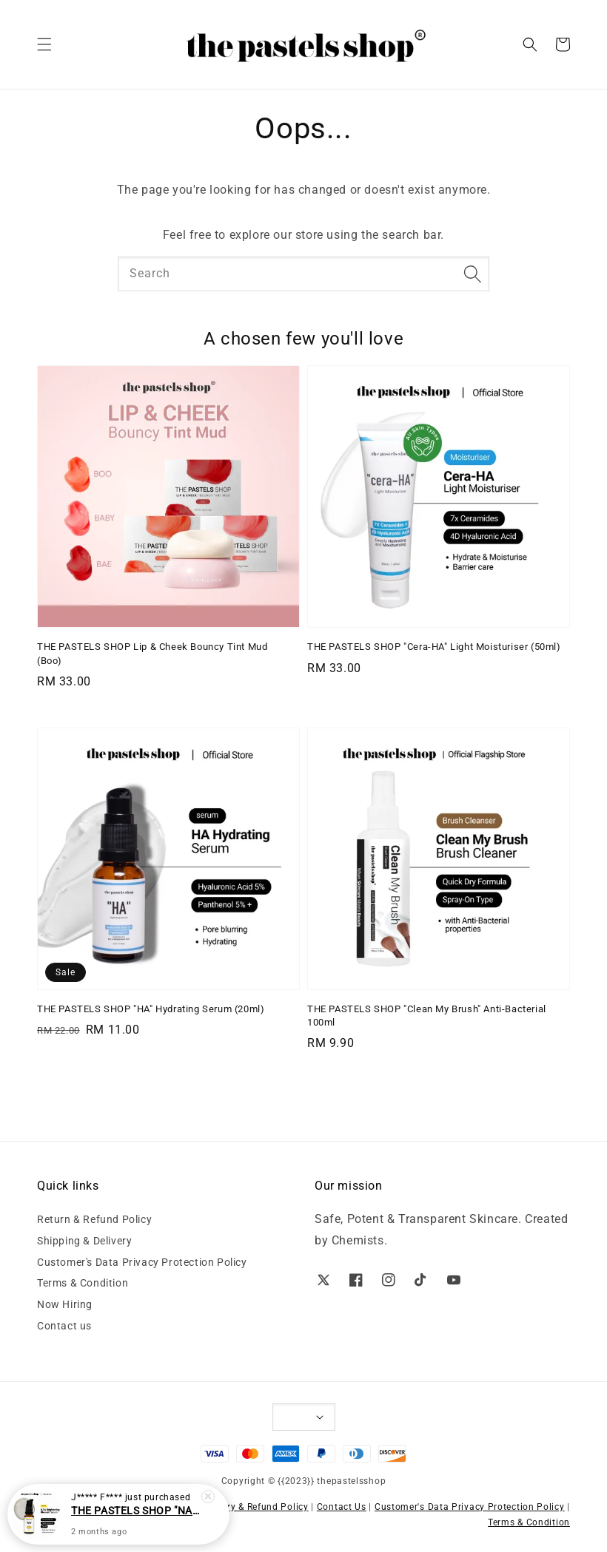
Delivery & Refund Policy (255, 1507)
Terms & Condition (82, 1283)
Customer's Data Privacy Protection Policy (142, 1262)
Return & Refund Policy (94, 1219)
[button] (44, 44)
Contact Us (341, 1507)
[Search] (472, 273)
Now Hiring (65, 1304)
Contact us (64, 1326)
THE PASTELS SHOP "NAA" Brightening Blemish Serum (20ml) (136, 1511)
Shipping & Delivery (84, 1241)
